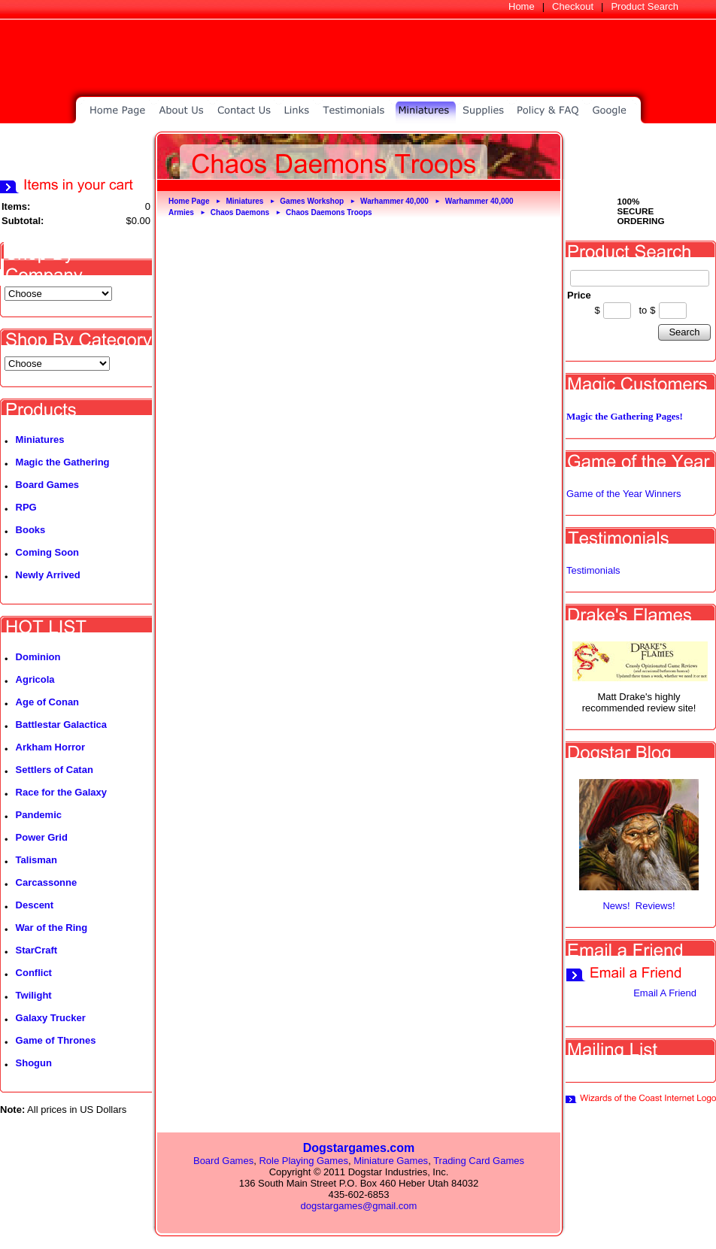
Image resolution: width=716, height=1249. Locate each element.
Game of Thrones (56, 1040)
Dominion (38, 656)
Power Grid (42, 837)
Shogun (34, 1063)
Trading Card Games (478, 1160)
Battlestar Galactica (61, 724)
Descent (35, 905)
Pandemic (39, 814)
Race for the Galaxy (61, 792)
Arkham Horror (50, 747)
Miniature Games (390, 1160)
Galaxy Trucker (51, 1017)
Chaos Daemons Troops (329, 212)
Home (521, 6)
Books (31, 529)
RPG (26, 507)
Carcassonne (46, 882)
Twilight (34, 995)
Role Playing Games (303, 1160)
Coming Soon (48, 552)
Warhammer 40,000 (394, 201)
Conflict (34, 972)
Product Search (644, 6)
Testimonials (593, 570)
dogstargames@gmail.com (359, 1205)
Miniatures (40, 439)
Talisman (36, 860)
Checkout (572, 6)
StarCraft (37, 950)
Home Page (188, 201)
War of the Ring (52, 927)
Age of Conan (48, 702)
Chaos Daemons (240, 212)
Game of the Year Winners (623, 493)
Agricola (35, 679)
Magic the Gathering (63, 462)
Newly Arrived (48, 575)
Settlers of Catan (54, 769)
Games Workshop (312, 201)
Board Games (48, 484)
